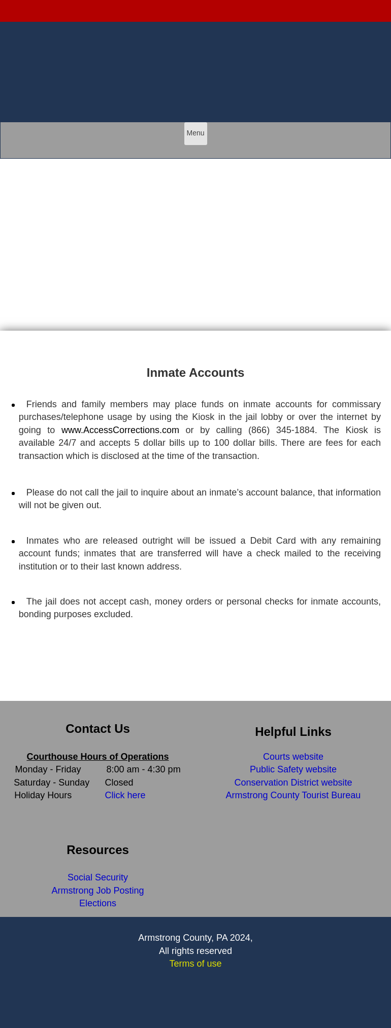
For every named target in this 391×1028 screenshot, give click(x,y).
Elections (97, 903)
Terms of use (195, 964)
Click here (125, 795)
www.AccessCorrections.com (120, 430)
